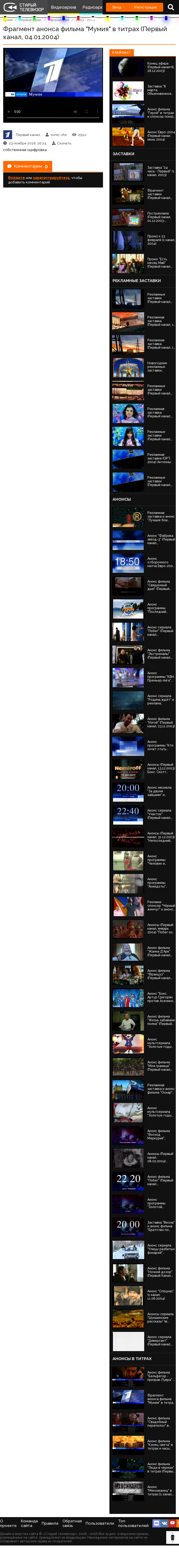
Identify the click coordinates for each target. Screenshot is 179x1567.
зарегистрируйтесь (51, 179)
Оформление (58, 20)
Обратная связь (72, 1523)
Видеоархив (63, 7)
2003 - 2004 (85, 20)
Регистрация (145, 7)
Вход (116, 7)
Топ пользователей (133, 1523)
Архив (8, 20)
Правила (50, 1523)
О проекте (8, 1523)
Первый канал (30, 20)
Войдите (16, 179)
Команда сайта (29, 1523)
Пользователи (100, 1523)
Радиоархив (94, 7)
